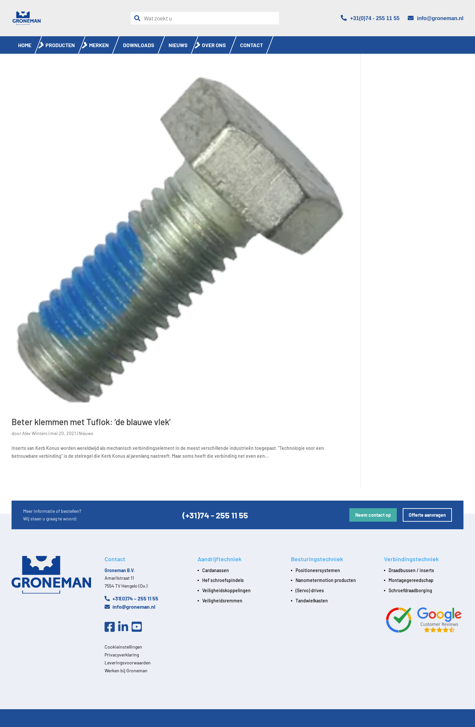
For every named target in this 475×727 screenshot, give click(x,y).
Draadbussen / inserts (411, 570)
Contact (251, 45)
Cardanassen (215, 570)
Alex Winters (35, 433)
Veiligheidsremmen (222, 600)
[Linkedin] (125, 627)
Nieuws (178, 45)
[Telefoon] (370, 18)
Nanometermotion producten (326, 580)
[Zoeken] (138, 18)
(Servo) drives (310, 590)
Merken (99, 45)
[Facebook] (111, 627)
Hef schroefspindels (223, 580)
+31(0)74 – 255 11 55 (131, 598)
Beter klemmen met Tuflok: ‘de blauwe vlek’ (91, 422)
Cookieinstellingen (123, 647)
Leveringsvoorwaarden (128, 662)
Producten (60, 45)
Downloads (138, 45)
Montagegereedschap (411, 580)
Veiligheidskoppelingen (226, 590)
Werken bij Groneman (126, 670)
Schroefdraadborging (410, 590)
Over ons (214, 45)
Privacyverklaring (122, 654)
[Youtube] (138, 627)
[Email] (435, 18)
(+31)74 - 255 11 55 (215, 515)
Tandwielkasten (312, 600)
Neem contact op (373, 515)
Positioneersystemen (318, 570)
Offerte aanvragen (427, 515)
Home (24, 45)
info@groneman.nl (130, 606)
